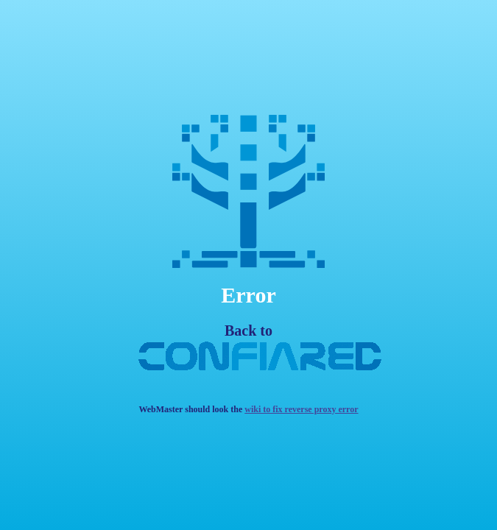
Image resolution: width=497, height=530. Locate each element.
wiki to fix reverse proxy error (301, 409)
